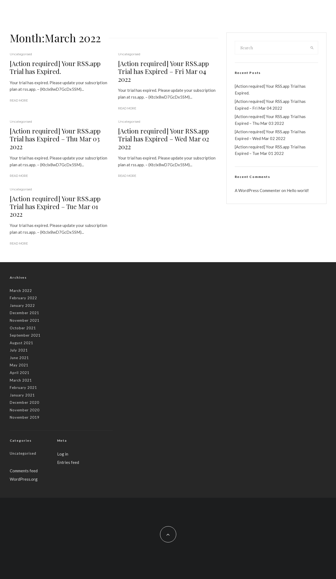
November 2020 (25, 410)
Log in (62, 453)
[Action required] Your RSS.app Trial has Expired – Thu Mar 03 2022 (55, 138)
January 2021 (22, 395)
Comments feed (24, 470)
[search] (312, 47)
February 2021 (23, 387)
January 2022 (22, 305)
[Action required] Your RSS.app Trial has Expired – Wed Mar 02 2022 (163, 138)
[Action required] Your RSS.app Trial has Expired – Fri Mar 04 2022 (163, 71)
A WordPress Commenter (257, 190)
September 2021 (25, 335)
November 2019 (25, 417)
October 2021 (23, 328)
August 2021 (21, 343)
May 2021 (19, 365)
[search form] (270, 47)
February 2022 (23, 298)
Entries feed (68, 462)
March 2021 (21, 380)
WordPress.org (24, 479)
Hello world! (298, 190)
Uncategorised (21, 54)
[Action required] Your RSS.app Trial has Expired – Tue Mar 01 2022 (55, 206)
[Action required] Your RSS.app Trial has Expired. (55, 67)
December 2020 (24, 402)
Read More (19, 100)
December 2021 (24, 313)
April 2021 (20, 372)
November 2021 (25, 320)
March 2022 (21, 290)
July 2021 (19, 350)
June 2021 (19, 358)
